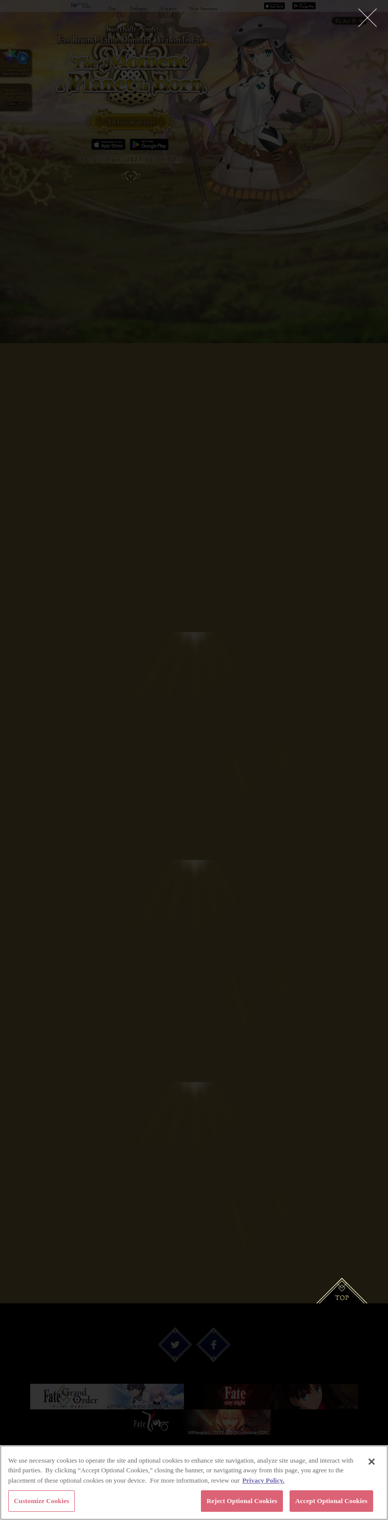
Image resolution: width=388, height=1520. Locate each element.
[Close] (371, 1462)
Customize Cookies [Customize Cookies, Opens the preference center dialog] (41, 1502)
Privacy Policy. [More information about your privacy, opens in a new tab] (263, 1481)
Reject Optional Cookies (242, 1502)
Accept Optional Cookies (331, 1502)
